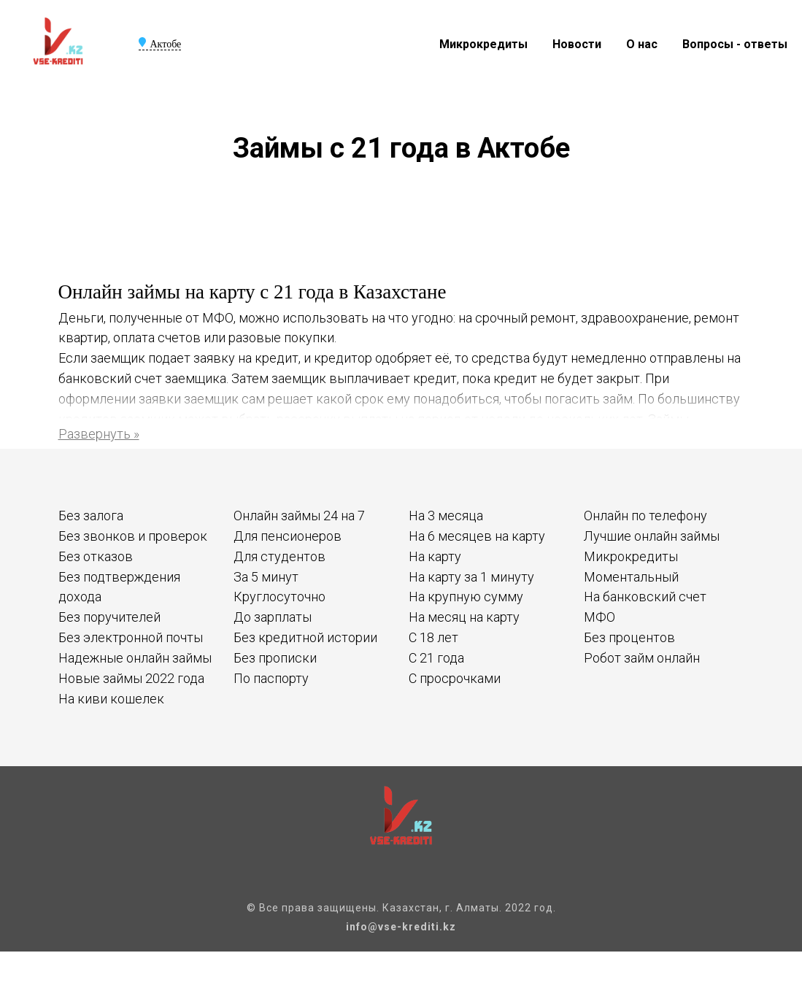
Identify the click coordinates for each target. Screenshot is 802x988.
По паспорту (271, 678)
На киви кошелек (111, 698)
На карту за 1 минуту (471, 576)
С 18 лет (433, 637)
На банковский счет (645, 596)
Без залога (90, 515)
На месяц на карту (464, 617)
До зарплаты (273, 617)
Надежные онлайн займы (135, 657)
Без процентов (629, 637)
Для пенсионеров (288, 536)
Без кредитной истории (305, 637)
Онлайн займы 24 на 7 (299, 515)
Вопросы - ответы (734, 44)
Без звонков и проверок (132, 536)
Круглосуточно (279, 596)
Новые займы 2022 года (131, 678)
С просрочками (455, 678)
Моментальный (631, 576)
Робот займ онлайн (642, 657)
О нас (642, 44)
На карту (435, 556)
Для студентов (279, 556)
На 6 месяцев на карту (477, 536)
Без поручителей (109, 617)
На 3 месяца (446, 515)
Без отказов (95, 556)
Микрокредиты (483, 44)
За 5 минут (266, 576)
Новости (576, 44)
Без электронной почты (130, 637)
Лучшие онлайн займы (652, 536)
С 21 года (436, 657)
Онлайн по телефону (645, 515)
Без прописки (275, 657)
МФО (599, 617)
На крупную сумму (466, 596)
